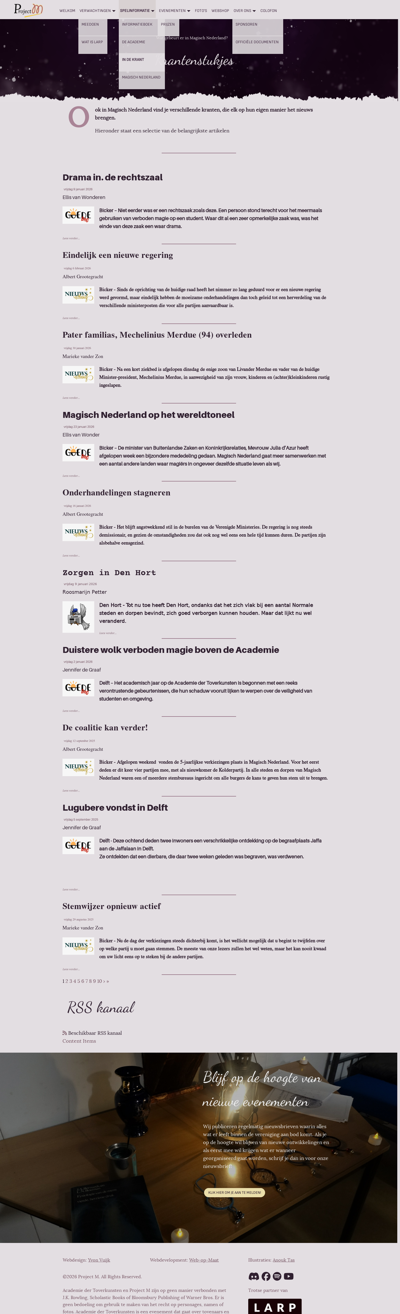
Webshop (220, 10)
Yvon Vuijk (99, 1260)
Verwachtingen (95, 10)
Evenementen (172, 10)
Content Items (79, 1041)
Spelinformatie (135, 10)
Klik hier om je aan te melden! (234, 1192)
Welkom (67, 10)
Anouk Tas (284, 1260)
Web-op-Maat (204, 1260)
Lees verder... (71, 238)
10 (99, 981)
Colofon (268, 10)
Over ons (242, 10)
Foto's (201, 10)
